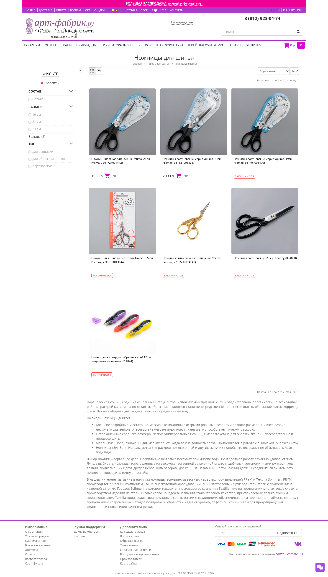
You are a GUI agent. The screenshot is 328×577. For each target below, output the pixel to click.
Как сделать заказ (132, 531)
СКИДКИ (99, 10)
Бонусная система (38, 545)
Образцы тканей (132, 541)
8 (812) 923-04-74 (262, 18)
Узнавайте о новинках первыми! (238, 526)
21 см (36, 121)
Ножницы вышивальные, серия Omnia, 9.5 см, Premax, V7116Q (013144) (122, 260)
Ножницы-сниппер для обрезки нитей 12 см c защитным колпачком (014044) (122, 359)
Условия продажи (37, 536)
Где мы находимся (85, 531)
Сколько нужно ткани (135, 550)
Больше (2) (36, 136)
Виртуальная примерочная (139, 554)
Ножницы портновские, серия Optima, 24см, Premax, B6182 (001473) (192, 161)
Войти (275, 10)
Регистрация (292, 10)
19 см (36, 114)
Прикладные (87, 45)
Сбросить (50, 83)
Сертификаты (34, 563)
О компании (34, 531)
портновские (42, 166)
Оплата (30, 554)
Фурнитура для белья (122, 45)
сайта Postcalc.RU (289, 554)
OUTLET (50, 45)
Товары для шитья (244, 45)
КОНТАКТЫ (176, 10)
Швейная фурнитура (206, 45)
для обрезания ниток (49, 158)
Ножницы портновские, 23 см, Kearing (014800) (265, 258)
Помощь (78, 536)
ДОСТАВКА (45, 10)
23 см (36, 129)
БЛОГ (144, 10)
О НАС (31, 10)
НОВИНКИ (32, 45)
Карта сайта (128, 563)
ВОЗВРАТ (75, 10)
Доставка (31, 550)
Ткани (66, 45)
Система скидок (36, 541)
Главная (137, 63)
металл (38, 99)
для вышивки (42, 151)
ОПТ (87, 10)
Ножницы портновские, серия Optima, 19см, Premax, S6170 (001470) (263, 161)
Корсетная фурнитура (164, 45)
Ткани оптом (129, 545)
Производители (131, 559)
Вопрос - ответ (130, 536)
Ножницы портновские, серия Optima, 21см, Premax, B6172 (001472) (121, 161)
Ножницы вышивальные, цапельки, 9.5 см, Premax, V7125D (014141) (192, 260)
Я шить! (158, 10)
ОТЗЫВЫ (131, 10)
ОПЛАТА (61, 10)
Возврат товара (36, 559)
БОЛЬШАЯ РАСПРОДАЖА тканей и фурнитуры (164, 3)
